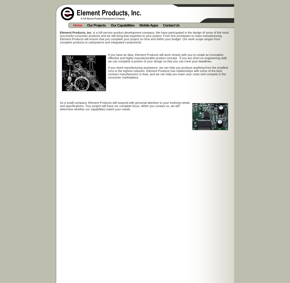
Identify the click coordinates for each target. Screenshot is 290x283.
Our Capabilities (123, 25)
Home (77, 25)
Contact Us (171, 25)
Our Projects (96, 25)
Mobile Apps (148, 25)
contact (160, 106)
